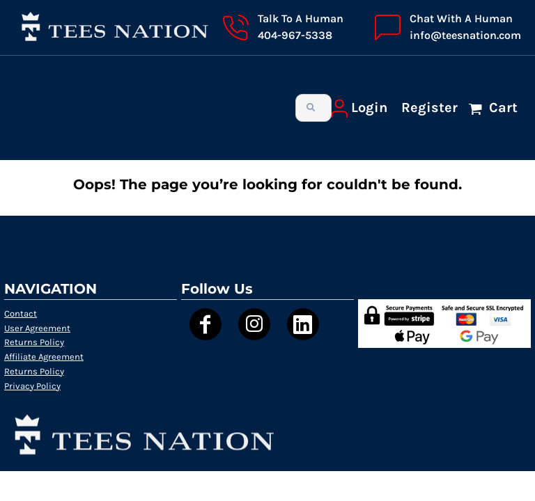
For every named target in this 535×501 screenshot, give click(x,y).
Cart (502, 108)
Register (429, 108)
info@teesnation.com (465, 35)
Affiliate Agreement (44, 356)
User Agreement (37, 328)
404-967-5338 (295, 35)
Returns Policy (34, 342)
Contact (20, 313)
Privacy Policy (32, 386)
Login (369, 108)
